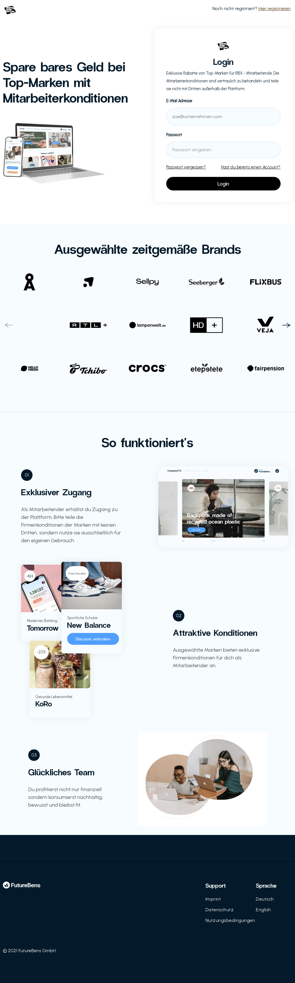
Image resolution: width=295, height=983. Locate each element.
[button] (8, 325)
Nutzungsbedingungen (230, 920)
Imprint (213, 899)
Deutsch (265, 899)
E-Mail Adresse (179, 101)
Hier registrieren (274, 8)
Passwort (174, 135)
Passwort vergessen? (186, 167)
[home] (10, 8)
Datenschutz (219, 909)
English (263, 909)
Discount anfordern (93, 638)
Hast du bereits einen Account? (251, 167)
